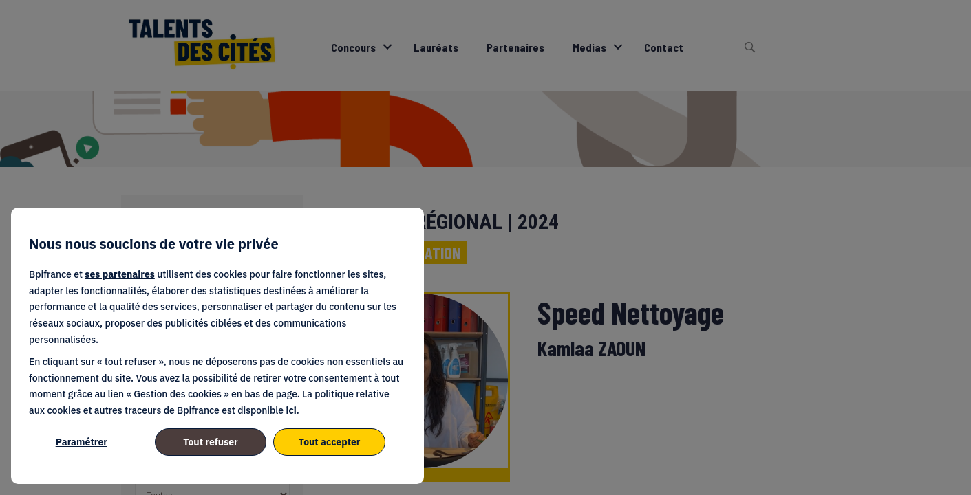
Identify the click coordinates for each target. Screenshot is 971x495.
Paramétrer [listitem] (81, 442)
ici (291, 410)
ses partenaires (119, 274)
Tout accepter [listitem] (330, 442)
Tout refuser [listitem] (210, 442)
